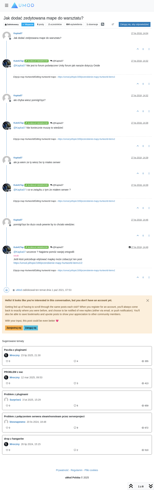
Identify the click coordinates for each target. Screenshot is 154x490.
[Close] (148, 300)
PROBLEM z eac (13, 372)
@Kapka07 (56, 61)
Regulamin (77, 470)
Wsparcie (27, 24)
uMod (19, 290)
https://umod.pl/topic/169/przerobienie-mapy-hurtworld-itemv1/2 (48, 263)
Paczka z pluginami (15, 349)
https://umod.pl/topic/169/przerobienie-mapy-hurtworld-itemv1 (86, 77)
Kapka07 (18, 33)
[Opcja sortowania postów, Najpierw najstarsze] (113, 24)
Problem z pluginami (16, 394)
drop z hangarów (14, 438)
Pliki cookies (91, 470)
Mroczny (15, 355)
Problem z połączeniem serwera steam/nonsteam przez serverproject (44, 416)
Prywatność (62, 470)
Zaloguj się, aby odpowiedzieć (134, 24)
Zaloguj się (30, 328)
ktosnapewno (17, 422)
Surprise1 (15, 399)
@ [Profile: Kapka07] (20, 65)
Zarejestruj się (14, 328)
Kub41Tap (19, 61)
